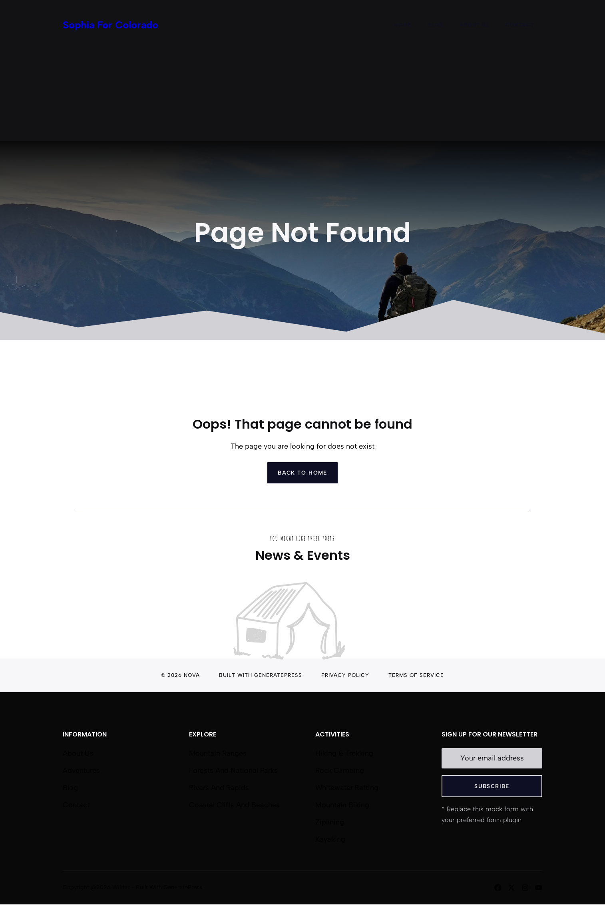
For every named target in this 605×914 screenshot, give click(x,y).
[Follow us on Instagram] (525, 887)
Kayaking (330, 839)
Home (403, 25)
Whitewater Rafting (346, 787)
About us (78, 753)
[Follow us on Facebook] (498, 887)
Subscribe (491, 786)
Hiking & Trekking (344, 753)
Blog (436, 25)
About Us (475, 25)
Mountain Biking (342, 804)
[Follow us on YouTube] (538, 887)
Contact (519, 25)
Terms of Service (416, 675)
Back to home (302, 472)
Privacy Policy (345, 675)
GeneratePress (278, 675)
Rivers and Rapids (219, 787)
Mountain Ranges (218, 753)
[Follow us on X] (511, 887)
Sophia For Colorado (110, 25)
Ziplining (329, 822)
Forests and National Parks (233, 770)
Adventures (81, 770)
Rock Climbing (339, 770)
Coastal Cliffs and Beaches (234, 804)
